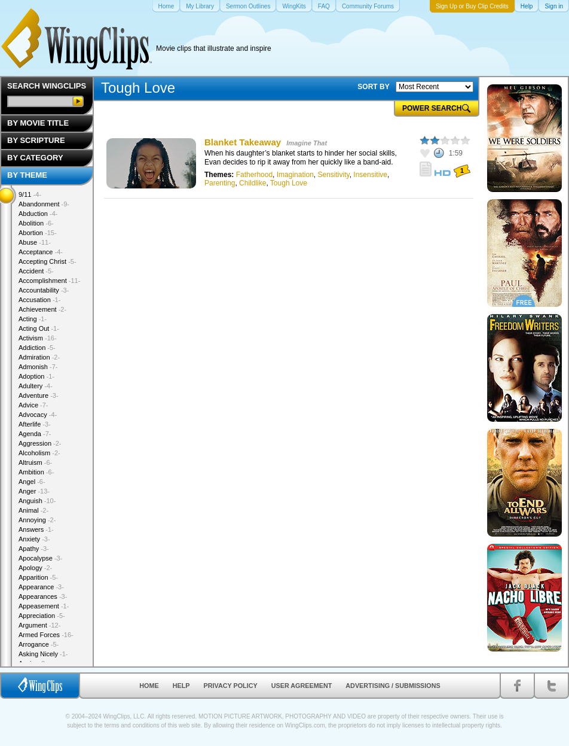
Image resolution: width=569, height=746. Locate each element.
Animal (33, 510)
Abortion (38, 232)
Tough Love (288, 183)
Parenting (219, 183)
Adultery (36, 385)
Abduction (38, 213)
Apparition (38, 577)
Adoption (36, 376)
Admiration (39, 357)
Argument (39, 625)
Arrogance (39, 644)
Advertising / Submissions (392, 685)
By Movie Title (38, 122)
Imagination (295, 174)
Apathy (34, 548)
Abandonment (44, 204)
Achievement (42, 309)
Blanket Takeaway (242, 142)
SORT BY (373, 87)
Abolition (36, 223)
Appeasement (44, 606)
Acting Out (39, 328)
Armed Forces (46, 634)
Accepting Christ (48, 261)
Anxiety (34, 539)
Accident (36, 271)
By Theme (27, 174)
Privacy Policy (231, 685)
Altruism (35, 462)
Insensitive (370, 174)
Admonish (38, 366)
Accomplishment (49, 280)
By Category (35, 157)
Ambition (36, 472)
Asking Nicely (43, 653)
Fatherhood (254, 174)
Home (148, 685)
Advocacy (38, 414)
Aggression (40, 443)
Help (181, 685)
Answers (36, 529)
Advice (33, 405)
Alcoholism (39, 452)
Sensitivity (333, 174)
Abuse (35, 242)
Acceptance (41, 251)
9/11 (30, 194)
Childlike (252, 183)
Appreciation (42, 615)
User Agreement (301, 685)
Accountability (44, 290)
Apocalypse (40, 558)
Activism (38, 338)
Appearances (43, 596)
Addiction (37, 347)
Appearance (41, 586)
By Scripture (36, 140)
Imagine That (306, 143)
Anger (34, 491)
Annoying (37, 519)
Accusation (39, 299)
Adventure (39, 395)
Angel (32, 481)
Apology (35, 567)
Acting (33, 318)
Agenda (35, 433)
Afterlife (35, 424)
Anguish (37, 500)
